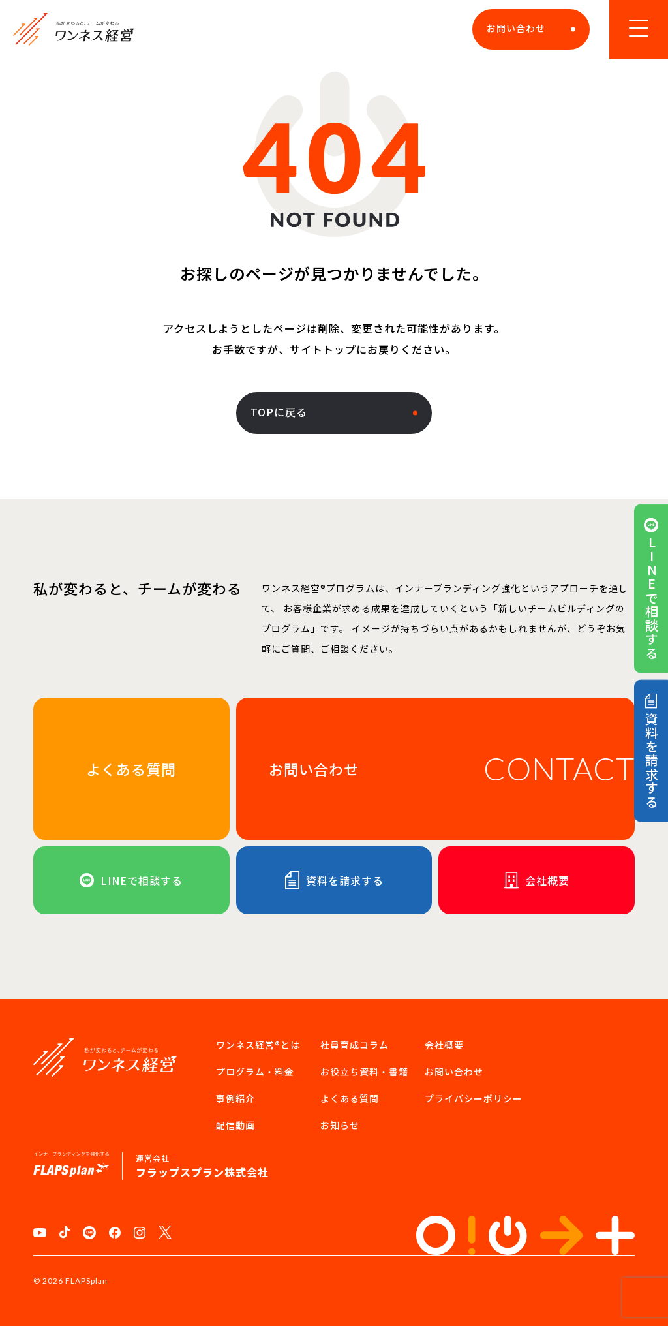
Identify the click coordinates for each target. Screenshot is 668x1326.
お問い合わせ (531, 28)
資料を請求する (651, 751)
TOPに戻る (334, 412)
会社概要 (444, 1044)
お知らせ (339, 1125)
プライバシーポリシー (474, 1098)
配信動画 (235, 1125)
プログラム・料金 (255, 1071)
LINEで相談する (651, 589)
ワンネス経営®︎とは (258, 1044)
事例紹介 (235, 1098)
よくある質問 (349, 1098)
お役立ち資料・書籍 (364, 1071)
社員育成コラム (354, 1044)
